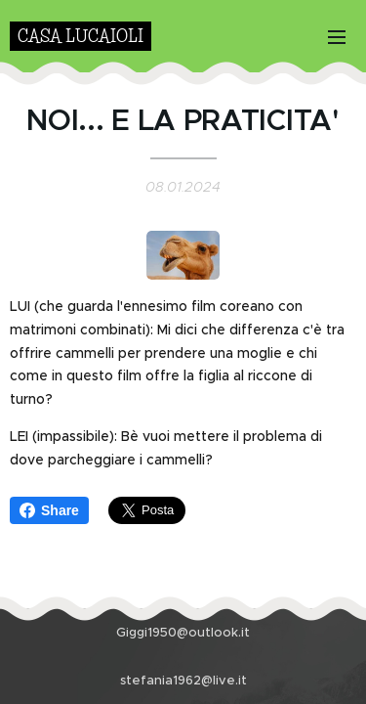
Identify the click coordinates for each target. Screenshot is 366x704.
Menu (337, 37)
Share (49, 510)
